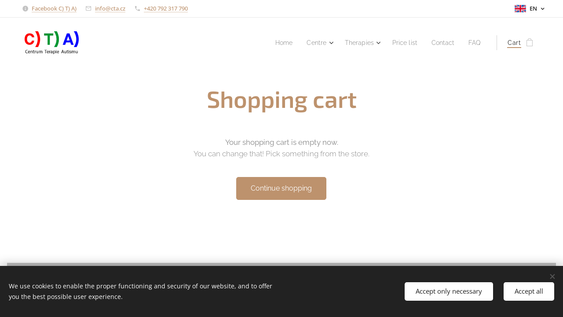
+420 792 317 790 (166, 8)
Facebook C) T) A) (54, 8)
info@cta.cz (110, 8)
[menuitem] (275, 43)
